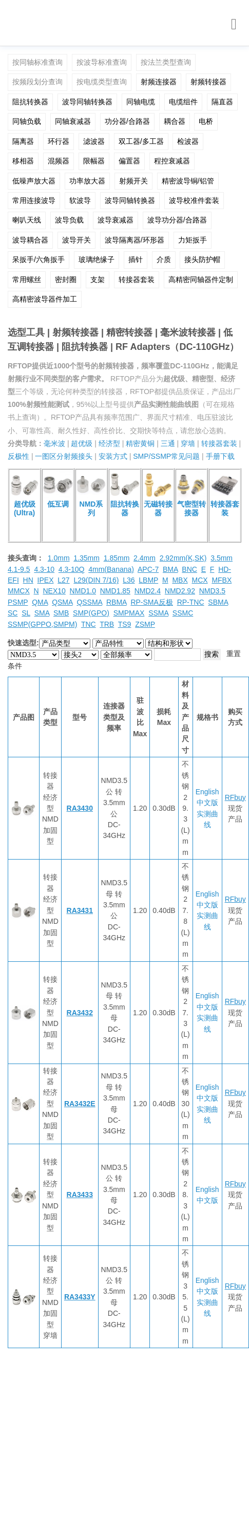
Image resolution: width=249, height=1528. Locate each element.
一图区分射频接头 (63, 456)
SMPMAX (129, 613)
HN (28, 580)
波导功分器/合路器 (177, 220)
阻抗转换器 (30, 102)
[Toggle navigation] (234, 24)
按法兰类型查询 (166, 62)
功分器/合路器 (127, 121)
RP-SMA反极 (151, 602)
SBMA (218, 602)
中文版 (207, 802)
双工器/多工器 (141, 141)
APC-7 (148, 569)
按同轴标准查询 (37, 62)
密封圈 (65, 279)
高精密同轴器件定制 (200, 279)
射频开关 (133, 181)
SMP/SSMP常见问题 (166, 456)
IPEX (45, 580)
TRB (107, 624)
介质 (164, 259)
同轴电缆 (140, 102)
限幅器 (94, 161)
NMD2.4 (148, 591)
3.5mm (221, 558)
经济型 (109, 443)
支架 (97, 279)
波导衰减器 (115, 220)
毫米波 (54, 443)
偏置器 (129, 161)
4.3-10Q (72, 569)
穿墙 (188, 443)
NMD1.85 (115, 591)
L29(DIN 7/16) (96, 580)
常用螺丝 (26, 279)
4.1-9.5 (19, 569)
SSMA (158, 613)
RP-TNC (190, 602)
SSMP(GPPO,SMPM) (42, 624)
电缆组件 (183, 102)
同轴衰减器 (73, 121)
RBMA (116, 602)
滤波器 (94, 141)
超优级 (81, 443)
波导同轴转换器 (87, 102)
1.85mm (117, 558)
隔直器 (222, 102)
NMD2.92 (180, 591)
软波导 (80, 200)
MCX (200, 580)
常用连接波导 (33, 200)
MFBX (222, 580)
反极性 (18, 456)
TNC (88, 624)
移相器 (23, 161)
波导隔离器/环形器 (134, 240)
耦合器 (174, 121)
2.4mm (144, 558)
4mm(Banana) (111, 569)
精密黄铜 (140, 443)
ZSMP (145, 624)
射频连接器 (159, 82)
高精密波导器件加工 (44, 299)
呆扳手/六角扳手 (38, 259)
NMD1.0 (83, 591)
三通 (168, 443)
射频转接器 (208, 82)
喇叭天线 (26, 220)
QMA (40, 602)
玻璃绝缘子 (96, 259)
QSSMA (89, 602)
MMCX (19, 591)
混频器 (58, 161)
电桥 (206, 121)
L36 (129, 580)
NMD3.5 (212, 591)
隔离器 (23, 141)
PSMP (18, 602)
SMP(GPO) (91, 613)
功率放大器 (87, 181)
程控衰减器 (172, 161)
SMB (61, 613)
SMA (42, 613)
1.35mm (86, 558)
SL (26, 613)
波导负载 (69, 220)
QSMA (62, 602)
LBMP (148, 580)
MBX (179, 580)
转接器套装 (137, 279)
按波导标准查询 (101, 62)
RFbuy (235, 797)
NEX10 (54, 591)
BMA (170, 569)
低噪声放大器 (33, 181)
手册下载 (220, 456)
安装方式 (113, 456)
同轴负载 (26, 121)
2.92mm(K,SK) (183, 558)
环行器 (58, 141)
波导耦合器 (30, 240)
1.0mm (59, 558)
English (207, 792)
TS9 (124, 624)
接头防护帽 (202, 259)
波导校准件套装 (194, 200)
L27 (63, 580)
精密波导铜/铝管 (188, 181)
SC (12, 613)
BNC (189, 569)
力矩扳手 (192, 240)
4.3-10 (44, 569)
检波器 (188, 141)
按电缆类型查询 (101, 82)
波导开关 (76, 240)
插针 (135, 259)
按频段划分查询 (37, 82)
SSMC (183, 613)
